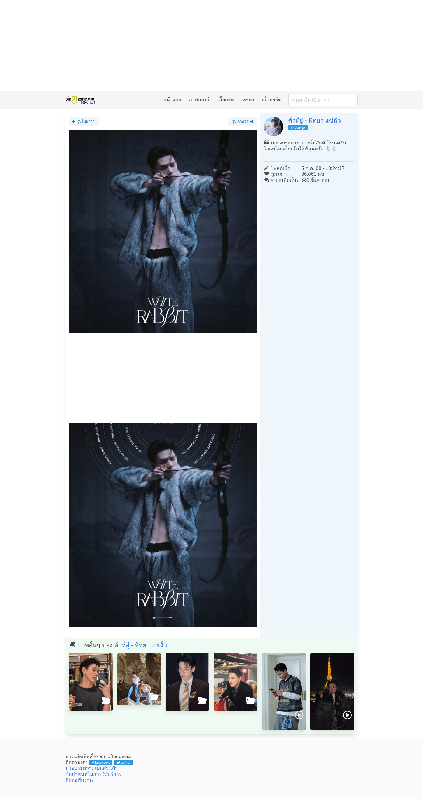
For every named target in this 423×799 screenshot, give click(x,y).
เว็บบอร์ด (271, 99)
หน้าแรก (172, 99)
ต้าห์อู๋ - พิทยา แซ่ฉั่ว (314, 120)
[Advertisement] (211, 45)
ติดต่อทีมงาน (79, 780)
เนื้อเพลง (226, 99)
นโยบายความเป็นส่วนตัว (91, 768)
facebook (101, 762)
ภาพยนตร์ (199, 99)
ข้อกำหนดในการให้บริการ (93, 774)
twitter (124, 762)
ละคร (249, 99)
